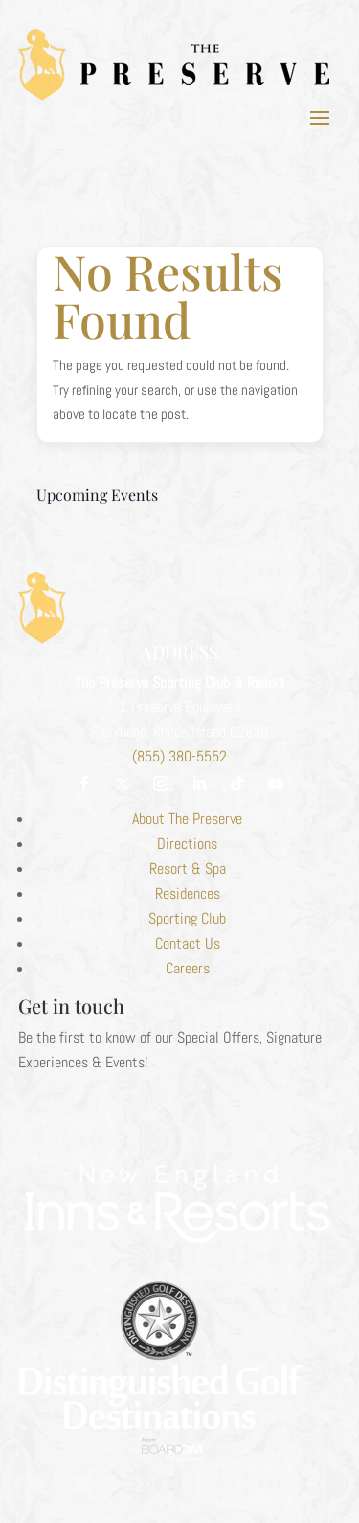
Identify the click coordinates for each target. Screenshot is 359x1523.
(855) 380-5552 (179, 756)
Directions (187, 843)
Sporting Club (187, 918)
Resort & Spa (187, 868)
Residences (187, 893)
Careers (188, 968)
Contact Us (187, 943)
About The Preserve (187, 818)
